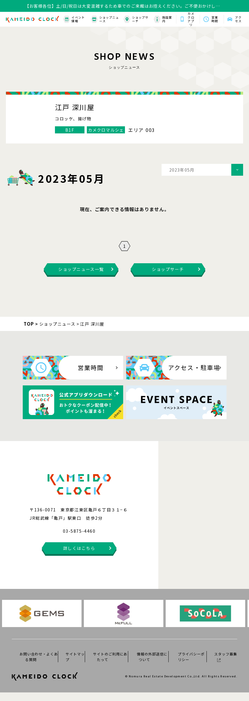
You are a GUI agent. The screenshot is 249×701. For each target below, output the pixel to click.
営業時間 (214, 19)
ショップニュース (105, 19)
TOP (29, 332)
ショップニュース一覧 (81, 278)
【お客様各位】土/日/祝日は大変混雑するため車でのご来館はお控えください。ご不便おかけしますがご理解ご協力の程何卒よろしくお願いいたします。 (122, 6)
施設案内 (163, 19)
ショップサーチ (135, 19)
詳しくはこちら (79, 557)
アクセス (238, 19)
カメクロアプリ (191, 19)
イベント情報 (74, 19)
